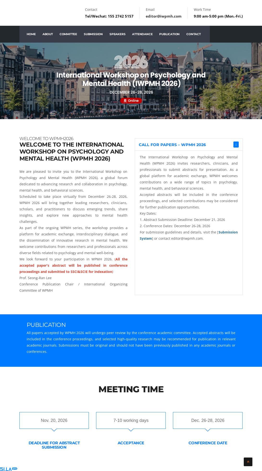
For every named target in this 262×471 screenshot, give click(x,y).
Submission (93, 34)
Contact (193, 34)
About (48, 34)
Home (31, 34)
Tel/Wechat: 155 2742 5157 (109, 16)
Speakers (117, 34)
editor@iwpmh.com (164, 16)
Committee (68, 34)
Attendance (142, 34)
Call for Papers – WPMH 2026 (172, 144)
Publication (169, 34)
